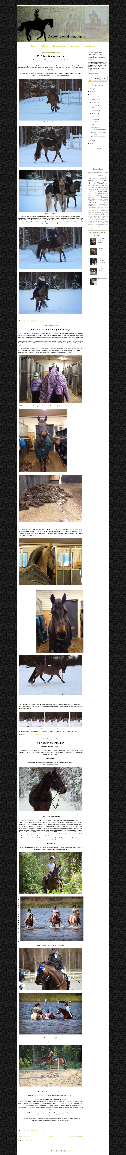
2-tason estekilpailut (95, 172)
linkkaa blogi (104, 207)
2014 (91, 141)
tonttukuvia (90, 224)
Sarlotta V (101, 218)
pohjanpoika (104, 210)
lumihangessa (91, 209)
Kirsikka (106, 195)
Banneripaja (75, 46)
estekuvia (97, 187)
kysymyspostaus (92, 207)
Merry (106, 209)
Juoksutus (90, 193)
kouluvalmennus (103, 204)
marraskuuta (95, 99)
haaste (106, 189)
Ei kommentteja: (40, 321)
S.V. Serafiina (94, 218)
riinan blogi (90, 216)
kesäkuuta (94, 113)
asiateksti (96, 175)
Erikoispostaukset (59, 46)
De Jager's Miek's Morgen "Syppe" (98, 181)
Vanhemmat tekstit (76, 1136)
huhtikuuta (95, 119)
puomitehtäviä (97, 212)
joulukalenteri (101, 191)
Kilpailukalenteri (89, 46)
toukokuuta (95, 116)
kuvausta (105, 205)
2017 (91, 89)
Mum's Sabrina (92, 210)
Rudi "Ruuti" (97, 216)
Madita (102, 209)
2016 (91, 91)
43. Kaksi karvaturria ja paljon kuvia (101, 260)
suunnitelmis (93, 219)
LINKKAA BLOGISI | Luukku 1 (101, 240)
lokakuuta (94, 102)
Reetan (72, 67)
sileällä (106, 218)
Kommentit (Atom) (26, 1140)
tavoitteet (100, 222)
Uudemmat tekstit (25, 1136)
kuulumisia (91, 205)
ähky (92, 228)
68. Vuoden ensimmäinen (50, 743)
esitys (106, 185)
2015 (91, 94)
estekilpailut (91, 187)
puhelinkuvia (91, 212)
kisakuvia (104, 197)
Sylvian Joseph (100, 219)
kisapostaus (91, 199)
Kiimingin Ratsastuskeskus (95, 195)
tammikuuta (95, 127)
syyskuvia (96, 221)
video (101, 226)
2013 (91, 143)
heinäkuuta (95, 110)
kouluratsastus (92, 202)
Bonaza (100, 176)
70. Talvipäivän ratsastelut (51, 56)
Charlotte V (96, 178)
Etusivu (33, 46)
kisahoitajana (91, 197)
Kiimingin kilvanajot (100, 269)
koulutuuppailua (92, 204)
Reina (105, 214)
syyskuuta (95, 105)
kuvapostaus (98, 205)
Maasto (97, 209)
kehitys (94, 193)
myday (98, 210)
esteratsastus (103, 187)
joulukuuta (95, 97)
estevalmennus (93, 189)
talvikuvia (95, 223)
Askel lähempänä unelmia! (102, 249)
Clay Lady (102, 178)
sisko (89, 219)
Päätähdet (44, 46)
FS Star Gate (101, 189)
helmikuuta (95, 124)
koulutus (106, 202)
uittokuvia (96, 224)
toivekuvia (105, 223)
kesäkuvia (99, 193)
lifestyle (98, 207)
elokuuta (94, 108)
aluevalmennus (98, 173)
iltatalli (89, 191)
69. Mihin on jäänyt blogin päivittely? (50, 329)
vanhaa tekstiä (95, 226)
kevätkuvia (105, 193)
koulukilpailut (104, 200)
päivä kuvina (94, 214)
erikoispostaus (100, 185)
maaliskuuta (95, 122)
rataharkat (99, 214)
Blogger (72, 1151)
